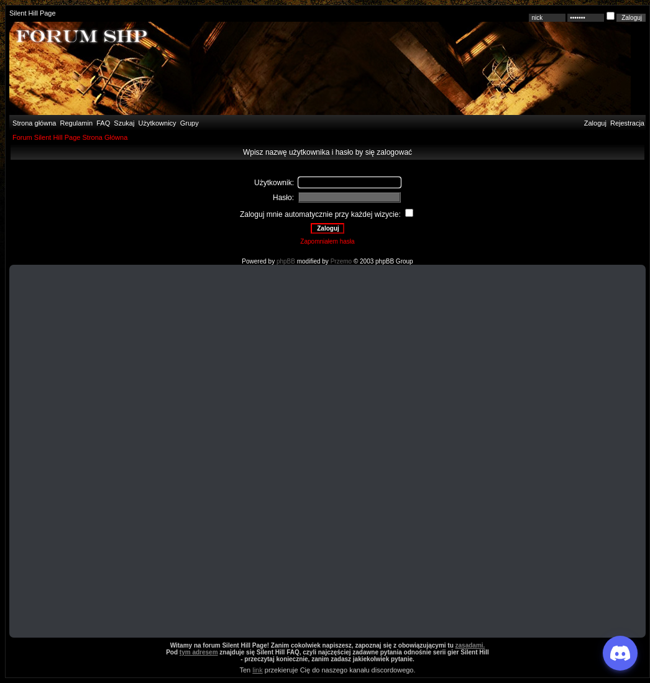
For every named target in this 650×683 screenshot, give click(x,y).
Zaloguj (595, 123)
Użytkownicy (157, 123)
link (257, 670)
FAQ (102, 123)
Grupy (189, 123)
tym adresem (199, 652)
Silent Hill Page (32, 13)
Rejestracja (627, 123)
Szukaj (124, 123)
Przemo (341, 261)
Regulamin (75, 123)
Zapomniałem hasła (327, 241)
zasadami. (470, 645)
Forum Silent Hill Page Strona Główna (69, 137)
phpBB (286, 261)
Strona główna (33, 123)
